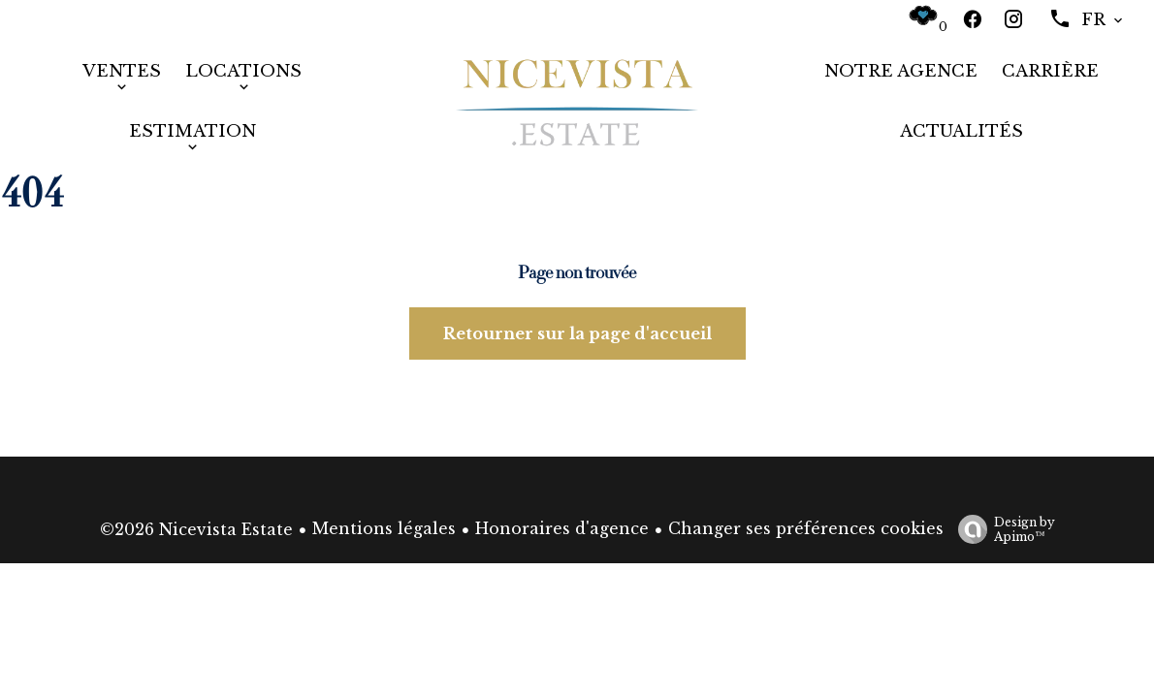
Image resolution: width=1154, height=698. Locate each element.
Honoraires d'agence (562, 528)
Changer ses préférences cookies (806, 528)
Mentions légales (384, 528)
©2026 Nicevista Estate (196, 529)
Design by (1001, 529)
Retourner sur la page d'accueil (577, 333)
